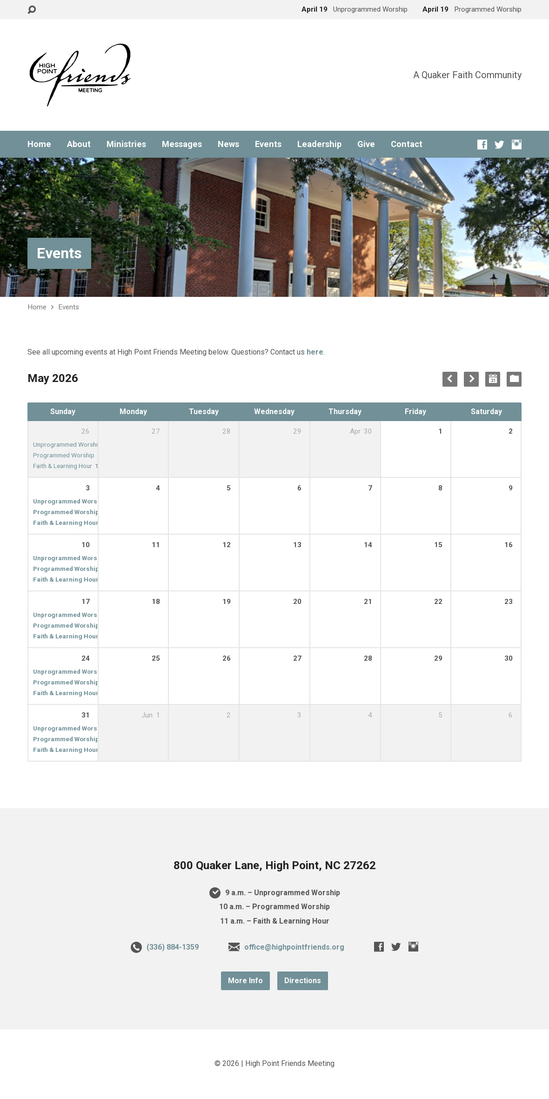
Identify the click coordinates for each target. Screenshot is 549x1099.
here (315, 352)
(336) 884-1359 (173, 947)
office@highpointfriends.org (294, 947)
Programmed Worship (63, 455)
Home (39, 144)
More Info (245, 980)
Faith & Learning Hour (62, 465)
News (228, 144)
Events (268, 144)
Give (366, 144)
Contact (406, 144)
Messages (182, 144)
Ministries (126, 144)
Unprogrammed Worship (67, 444)
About (79, 144)
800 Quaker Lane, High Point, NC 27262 (275, 865)
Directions (302, 980)
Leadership (319, 144)
